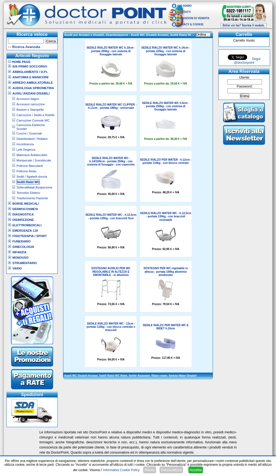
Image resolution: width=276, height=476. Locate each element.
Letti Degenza (25, 149)
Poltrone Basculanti (29, 165)
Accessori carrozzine (30, 104)
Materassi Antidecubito (31, 155)
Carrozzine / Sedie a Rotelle (35, 115)
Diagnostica (23, 214)
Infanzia (19, 252)
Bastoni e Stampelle (30, 109)
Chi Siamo (184, 5)
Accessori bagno (27, 98)
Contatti (184, 12)
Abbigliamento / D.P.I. (30, 71)
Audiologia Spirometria (33, 88)
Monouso (20, 257)
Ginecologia (23, 246)
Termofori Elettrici (28, 192)
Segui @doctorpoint (247, 61)
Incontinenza (25, 144)
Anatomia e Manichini (30, 77)
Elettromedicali (27, 225)
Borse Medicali (25, 203)
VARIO (17, 268)
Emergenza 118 (25, 230)
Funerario (21, 241)
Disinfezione (23, 219)
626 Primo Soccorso (29, 66)
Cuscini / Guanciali (29, 133)
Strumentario (24, 263)
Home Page (19, 61)
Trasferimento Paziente (32, 198)
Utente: (244, 77)
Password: (245, 86)
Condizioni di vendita (193, 18)
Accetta (196, 470)
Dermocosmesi (25, 209)
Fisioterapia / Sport (29, 236)
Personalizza (171, 470)
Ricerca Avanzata (26, 47)
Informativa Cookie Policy (121, 470)
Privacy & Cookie (190, 24)
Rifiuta (149, 470)
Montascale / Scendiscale (33, 160)
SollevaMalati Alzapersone (34, 187)
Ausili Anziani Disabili (31, 93)
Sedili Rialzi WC (28, 182)
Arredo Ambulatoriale (32, 82)
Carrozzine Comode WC (33, 120)
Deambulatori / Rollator (32, 138)
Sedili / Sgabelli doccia (31, 176)
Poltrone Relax (26, 171)
